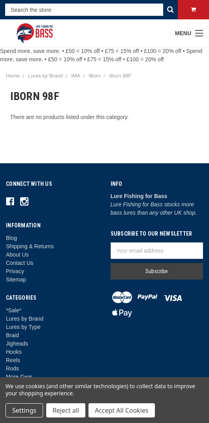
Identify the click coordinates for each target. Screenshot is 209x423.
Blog (11, 238)
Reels (13, 360)
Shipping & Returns (30, 246)
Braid (12, 335)
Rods (12, 368)
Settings (24, 410)
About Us (17, 254)
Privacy (15, 271)
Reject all (66, 410)
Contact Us (19, 263)
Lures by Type (23, 327)
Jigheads (17, 343)
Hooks (14, 352)
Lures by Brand (24, 318)
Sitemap (16, 279)
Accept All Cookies (122, 410)
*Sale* (13, 310)
